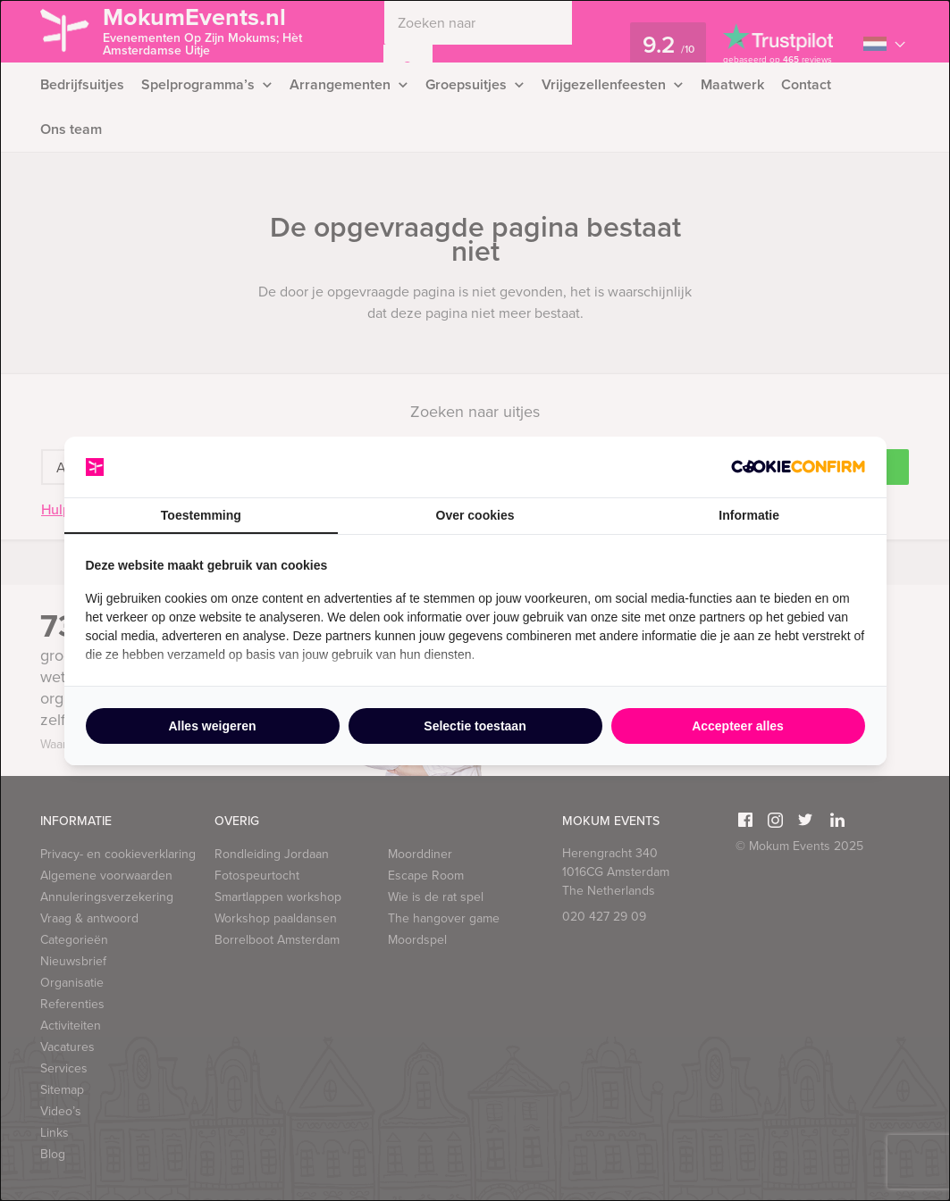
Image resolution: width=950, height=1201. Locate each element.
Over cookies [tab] (475, 515)
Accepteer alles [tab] (738, 726)
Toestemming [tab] (201, 515)
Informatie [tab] (749, 515)
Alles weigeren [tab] (212, 726)
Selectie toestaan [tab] (474, 726)
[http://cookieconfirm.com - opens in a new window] (798, 466)
